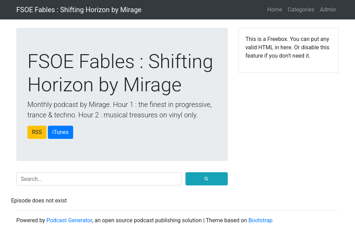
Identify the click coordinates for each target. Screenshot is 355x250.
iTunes (60, 132)
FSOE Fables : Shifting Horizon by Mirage (78, 10)
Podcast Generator (69, 220)
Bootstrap (260, 220)
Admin (328, 9)
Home (274, 9)
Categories (301, 9)
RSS (37, 132)
